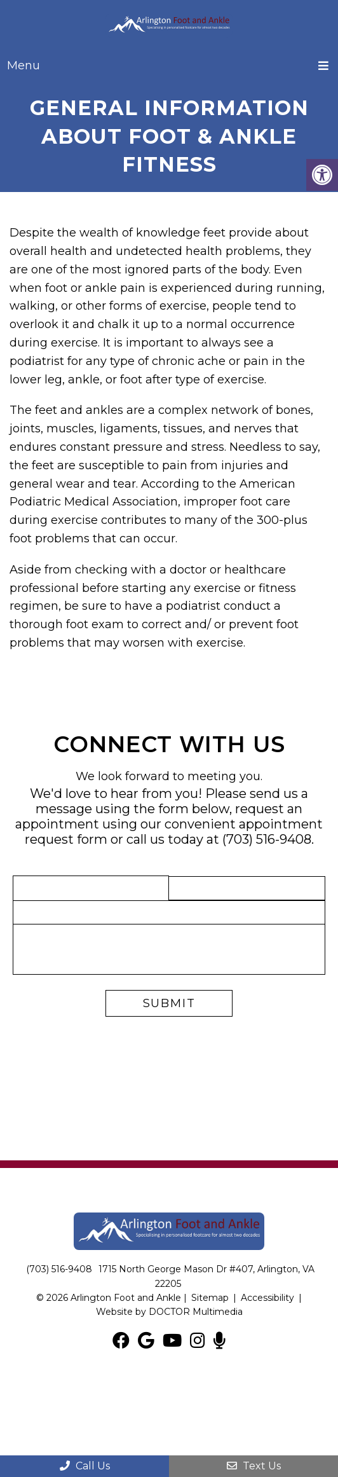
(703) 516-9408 (266, 839)
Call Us (85, 1466)
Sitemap (210, 1297)
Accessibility (267, 1297)
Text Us (254, 1466)
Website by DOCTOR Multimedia (169, 1311)
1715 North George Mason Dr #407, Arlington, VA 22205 (206, 1276)
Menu (23, 65)
